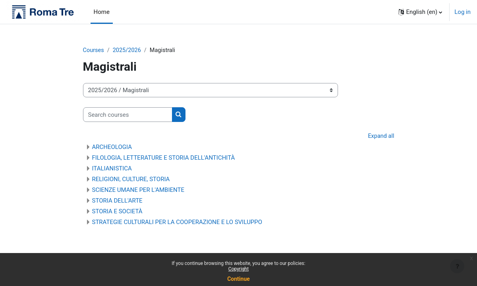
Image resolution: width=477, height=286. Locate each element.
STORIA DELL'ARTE (117, 201)
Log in (462, 11)
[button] (420, 12)
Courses (94, 50)
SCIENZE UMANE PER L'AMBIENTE (138, 190)
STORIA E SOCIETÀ (117, 211)
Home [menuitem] (102, 11)
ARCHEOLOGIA (112, 147)
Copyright (238, 269)
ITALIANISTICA (112, 168)
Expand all (380, 136)
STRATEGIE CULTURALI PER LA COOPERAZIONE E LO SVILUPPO (177, 222)
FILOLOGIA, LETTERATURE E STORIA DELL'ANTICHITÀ (163, 158)
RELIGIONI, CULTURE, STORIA (131, 179)
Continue (238, 279)
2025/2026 (128, 50)
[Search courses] (127, 115)
